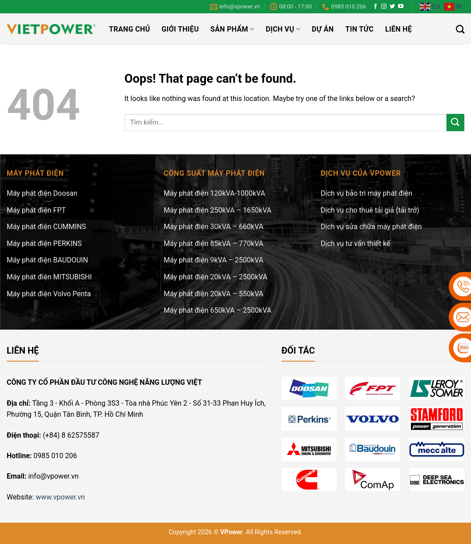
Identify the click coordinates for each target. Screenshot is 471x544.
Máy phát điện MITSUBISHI (49, 277)
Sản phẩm (232, 29)
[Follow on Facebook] (375, 7)
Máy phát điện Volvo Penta (49, 294)
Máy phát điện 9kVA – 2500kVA (213, 260)
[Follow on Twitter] (392, 7)
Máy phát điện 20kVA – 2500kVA (215, 277)
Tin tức (359, 29)
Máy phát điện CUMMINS (46, 226)
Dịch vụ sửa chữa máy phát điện (371, 226)
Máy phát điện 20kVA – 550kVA (213, 294)
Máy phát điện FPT (36, 210)
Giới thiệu (180, 29)
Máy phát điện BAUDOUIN (47, 260)
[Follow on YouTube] (400, 7)
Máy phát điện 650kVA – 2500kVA (217, 310)
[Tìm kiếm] (460, 29)
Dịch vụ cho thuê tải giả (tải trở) (370, 210)
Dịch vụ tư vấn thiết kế (355, 243)
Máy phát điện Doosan (42, 193)
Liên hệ (398, 29)
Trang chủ (129, 29)
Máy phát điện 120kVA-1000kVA (214, 193)
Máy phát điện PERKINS (44, 243)
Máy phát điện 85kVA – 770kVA (213, 243)
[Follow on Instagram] (383, 7)
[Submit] (455, 122)
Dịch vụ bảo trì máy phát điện (366, 193)
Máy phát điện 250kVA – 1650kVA (217, 210)
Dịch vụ (283, 29)
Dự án (323, 29)
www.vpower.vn (60, 497)
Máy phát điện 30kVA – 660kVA (213, 226)
